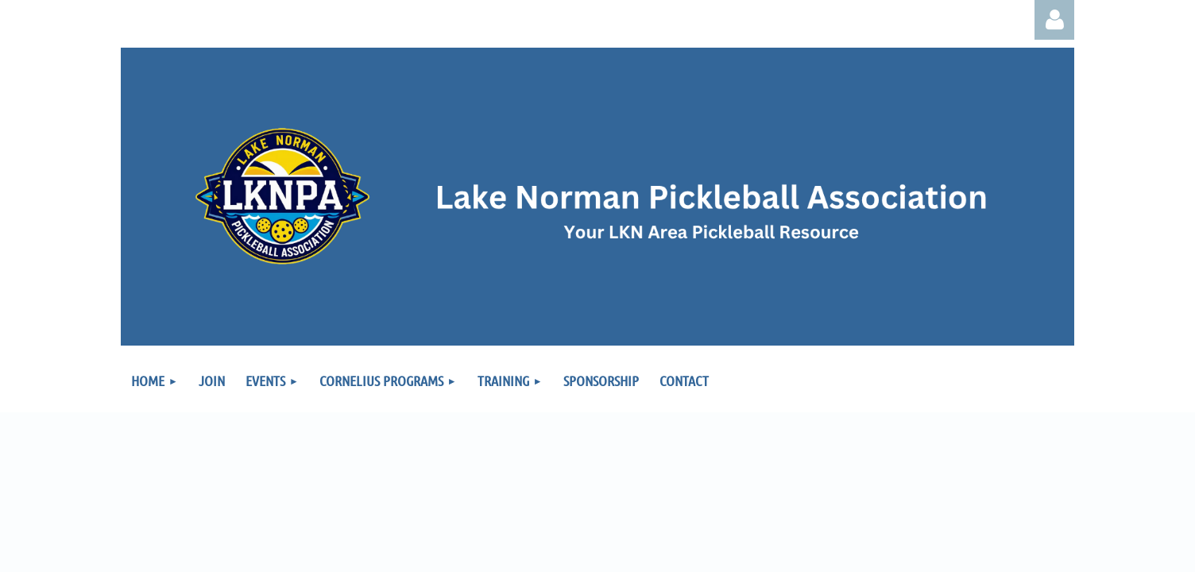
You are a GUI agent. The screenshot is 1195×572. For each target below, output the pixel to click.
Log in (1054, 20)
